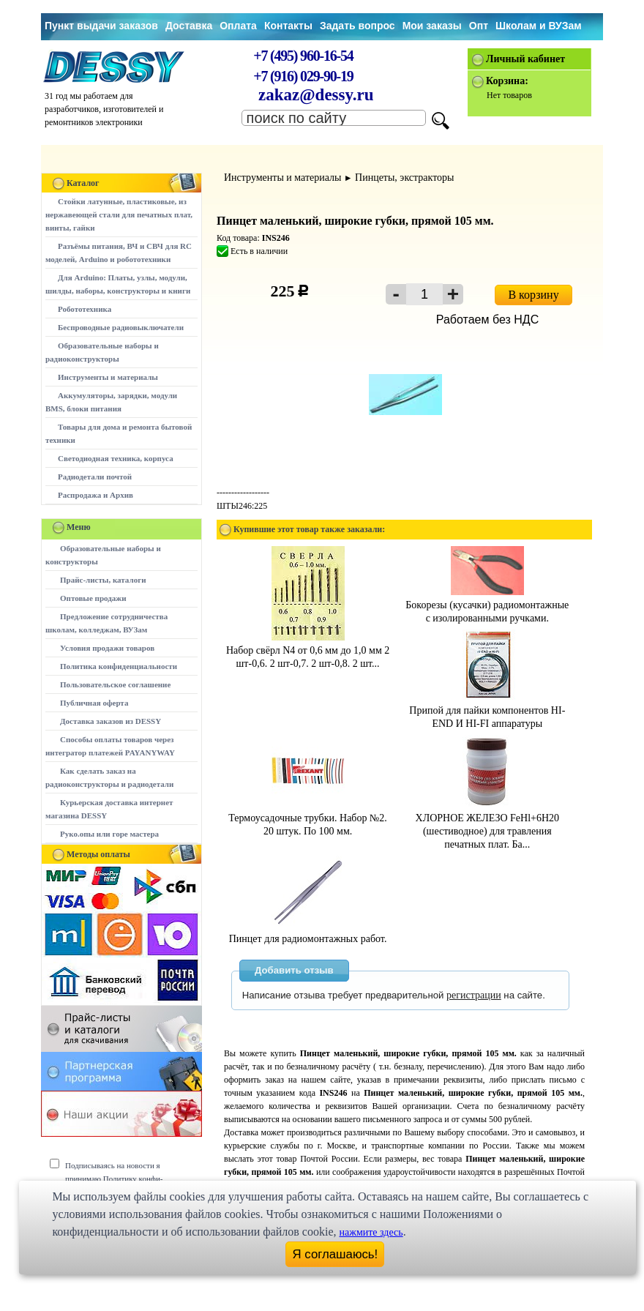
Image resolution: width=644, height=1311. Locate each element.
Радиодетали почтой (95, 476)
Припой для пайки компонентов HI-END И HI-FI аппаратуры (487, 710)
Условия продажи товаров (107, 647)
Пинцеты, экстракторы (404, 177)
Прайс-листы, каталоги (103, 579)
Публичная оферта (94, 702)
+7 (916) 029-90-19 (303, 76)
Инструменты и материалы (108, 377)
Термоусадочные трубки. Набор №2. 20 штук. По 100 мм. (307, 818)
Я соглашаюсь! (335, 1254)
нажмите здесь (371, 1232)
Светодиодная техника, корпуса (115, 458)
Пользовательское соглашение (115, 684)
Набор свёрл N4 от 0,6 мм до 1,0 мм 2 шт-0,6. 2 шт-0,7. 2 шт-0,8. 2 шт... (307, 650)
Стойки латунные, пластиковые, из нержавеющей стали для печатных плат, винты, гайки (118, 214)
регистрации (473, 995)
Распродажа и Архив (95, 494)
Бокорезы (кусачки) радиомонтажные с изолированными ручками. (487, 605)
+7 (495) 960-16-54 (303, 56)
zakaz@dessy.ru (316, 95)
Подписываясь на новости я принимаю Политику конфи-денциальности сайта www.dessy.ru (124, 1178)
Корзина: (507, 80)
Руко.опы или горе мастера (109, 833)
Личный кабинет (525, 58)
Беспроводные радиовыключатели (121, 327)
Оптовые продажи (93, 598)
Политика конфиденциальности (118, 666)
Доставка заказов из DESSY (110, 721)
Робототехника (84, 309)
